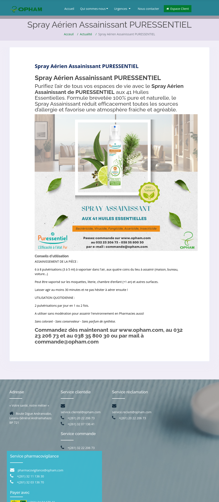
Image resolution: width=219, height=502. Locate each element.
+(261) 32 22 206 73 (78, 448)
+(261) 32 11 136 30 (181, 426)
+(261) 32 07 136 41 (78, 424)
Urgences (122, 8)
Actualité (86, 34)
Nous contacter (148, 9)
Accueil (69, 9)
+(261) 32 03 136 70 (181, 431)
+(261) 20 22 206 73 (78, 418)
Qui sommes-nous (94, 8)
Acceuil (69, 34)
